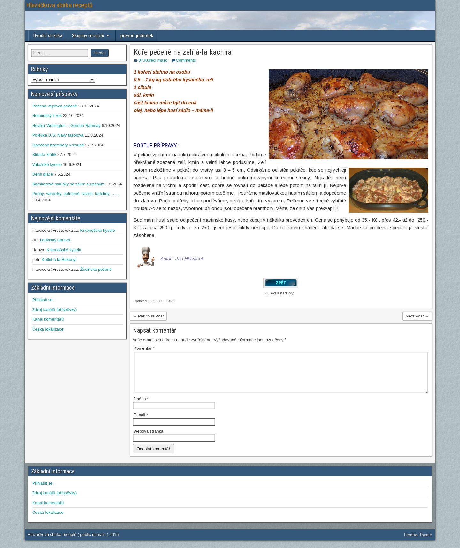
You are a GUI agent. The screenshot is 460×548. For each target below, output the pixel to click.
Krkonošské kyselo (97, 230)
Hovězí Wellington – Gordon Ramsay (66, 125)
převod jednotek (136, 36)
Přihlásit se (42, 299)
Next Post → (417, 316)
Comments (186, 60)
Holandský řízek (47, 115)
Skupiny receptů (88, 36)
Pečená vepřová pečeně (54, 106)
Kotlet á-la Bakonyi (59, 259)
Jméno (141, 406)
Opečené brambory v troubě (58, 145)
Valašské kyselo (47, 164)
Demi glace (42, 174)
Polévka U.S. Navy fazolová (57, 135)
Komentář (144, 348)
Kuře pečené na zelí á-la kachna (183, 52)
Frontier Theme (418, 542)
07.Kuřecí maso (153, 60)
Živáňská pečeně (95, 269)
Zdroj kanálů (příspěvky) (54, 309)
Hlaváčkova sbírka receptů (59, 5)
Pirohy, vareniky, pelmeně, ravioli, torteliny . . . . (75, 193)
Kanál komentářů (48, 319)
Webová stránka (149, 438)
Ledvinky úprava (55, 240)
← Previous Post (148, 316)
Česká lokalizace (48, 329)
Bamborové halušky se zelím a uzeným (68, 184)
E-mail (141, 422)
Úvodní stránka (47, 36)
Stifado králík (44, 154)
